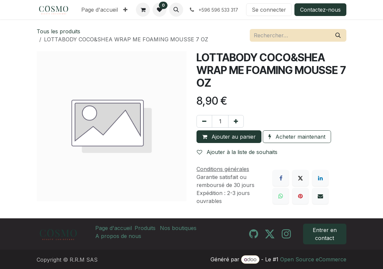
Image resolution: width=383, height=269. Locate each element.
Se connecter (269, 9)
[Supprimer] (204, 121)
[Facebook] (281, 178)
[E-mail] (320, 196)
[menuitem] (100, 9)
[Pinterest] (300, 196)
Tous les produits (58, 31)
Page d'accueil (113, 228)
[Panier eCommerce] (143, 10)
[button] (176, 10)
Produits (145, 228)
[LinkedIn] (320, 178)
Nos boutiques (178, 228)
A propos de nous (118, 236)
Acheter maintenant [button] (296, 136)
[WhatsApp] (281, 196)
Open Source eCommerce (313, 259)
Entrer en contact (325, 234)
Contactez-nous (320, 9)
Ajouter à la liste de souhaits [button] (237, 152)
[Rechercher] (338, 35)
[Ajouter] (236, 121)
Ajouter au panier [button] (229, 136)
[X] (300, 178)
